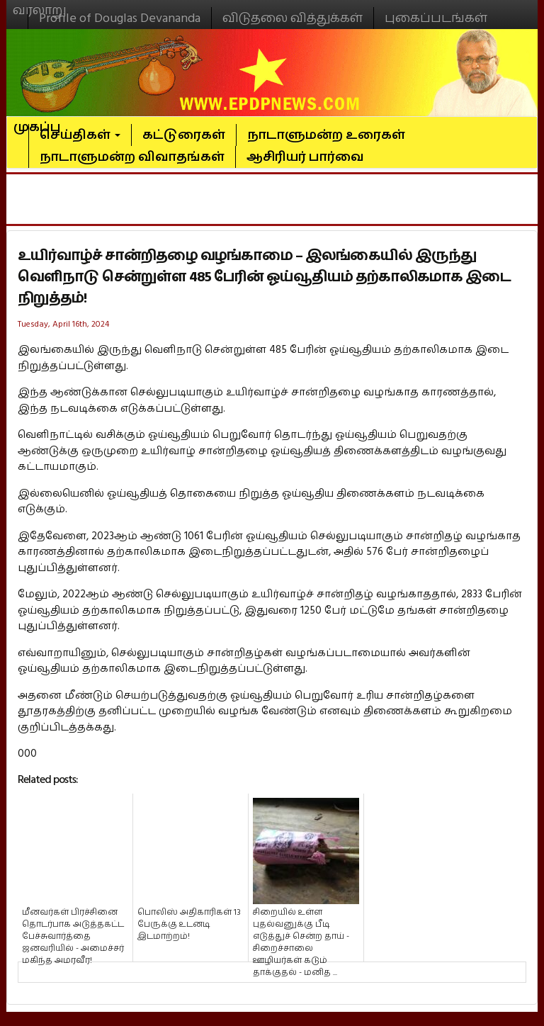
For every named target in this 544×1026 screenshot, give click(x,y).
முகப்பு (37, 121)
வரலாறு (40, 4)
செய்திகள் (80, 135)
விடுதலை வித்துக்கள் (292, 18)
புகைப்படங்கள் (436, 18)
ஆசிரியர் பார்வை (305, 157)
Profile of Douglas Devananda (119, 18)
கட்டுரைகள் (183, 135)
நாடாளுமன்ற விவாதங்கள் (132, 157)
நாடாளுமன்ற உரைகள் (326, 135)
